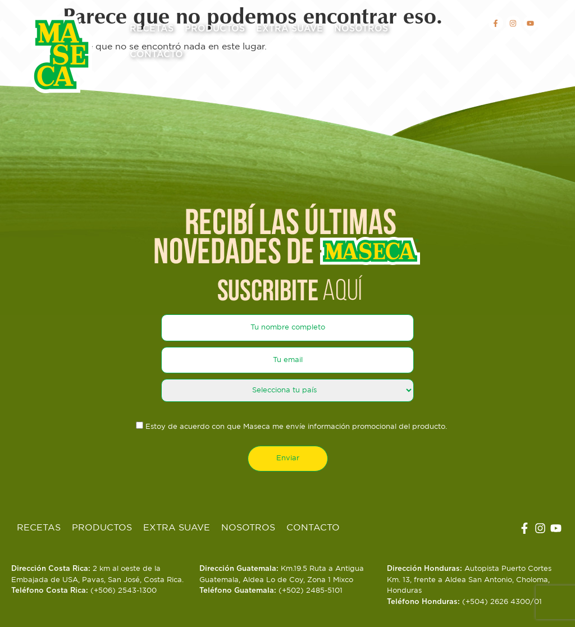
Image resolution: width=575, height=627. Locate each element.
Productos (215, 28)
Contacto (156, 54)
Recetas (152, 28)
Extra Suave (289, 28)
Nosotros (361, 28)
